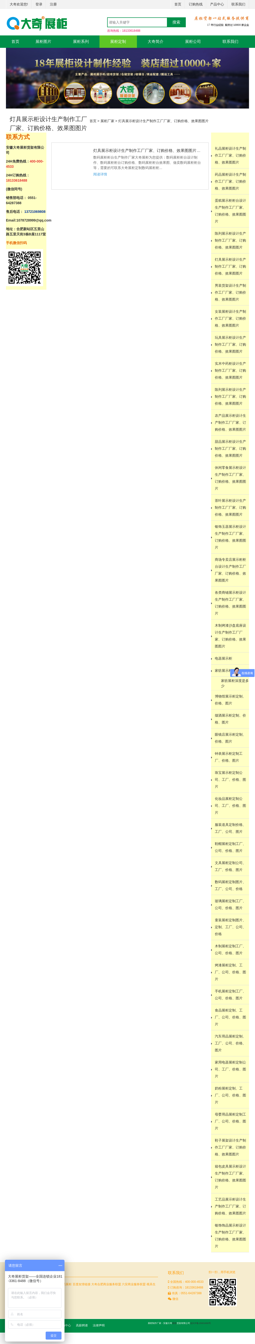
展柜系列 (81, 41)
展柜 (174, 1323)
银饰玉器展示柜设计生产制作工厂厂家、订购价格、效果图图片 (230, 537)
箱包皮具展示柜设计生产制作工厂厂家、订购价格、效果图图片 (230, 1176)
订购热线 (196, 4)
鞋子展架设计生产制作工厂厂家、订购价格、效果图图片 (230, 1147)
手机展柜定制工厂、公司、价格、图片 (230, 994)
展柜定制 (118, 41)
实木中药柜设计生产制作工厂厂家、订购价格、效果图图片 (230, 370)
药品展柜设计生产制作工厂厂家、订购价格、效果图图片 (230, 181)
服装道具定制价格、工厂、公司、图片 (230, 828)
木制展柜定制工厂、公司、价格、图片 (230, 949)
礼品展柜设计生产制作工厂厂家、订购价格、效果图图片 (230, 155)
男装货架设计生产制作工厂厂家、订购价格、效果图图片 (230, 292)
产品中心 (217, 4)
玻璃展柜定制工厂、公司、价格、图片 (230, 904)
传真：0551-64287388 (184, 1293)
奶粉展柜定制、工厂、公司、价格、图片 (230, 1095)
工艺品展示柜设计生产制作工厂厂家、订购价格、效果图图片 (230, 1206)
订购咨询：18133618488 (185, 1287)
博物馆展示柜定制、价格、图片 (230, 699)
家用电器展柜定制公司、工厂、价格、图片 (230, 1069)
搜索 (176, 22)
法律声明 (99, 1325)
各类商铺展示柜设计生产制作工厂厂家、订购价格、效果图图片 (230, 602)
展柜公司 (193, 41)
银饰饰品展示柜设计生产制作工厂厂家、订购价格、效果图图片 (230, 1235)
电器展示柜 (223, 658)
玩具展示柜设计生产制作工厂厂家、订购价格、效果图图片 (230, 344)
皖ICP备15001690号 (201, 1323)
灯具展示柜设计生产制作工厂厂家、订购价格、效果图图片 (163, 121)
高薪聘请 (82, 1325)
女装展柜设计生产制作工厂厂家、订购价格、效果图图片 (230, 318)
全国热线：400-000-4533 (185, 1282)
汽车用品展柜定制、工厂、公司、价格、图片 (230, 1043)
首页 (177, 4)
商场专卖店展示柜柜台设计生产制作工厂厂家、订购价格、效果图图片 (230, 570)
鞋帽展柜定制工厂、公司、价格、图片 (230, 847)
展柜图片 (43, 41)
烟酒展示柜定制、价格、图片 (230, 718)
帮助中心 (65, 1325)
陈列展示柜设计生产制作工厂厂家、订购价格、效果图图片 (230, 240)
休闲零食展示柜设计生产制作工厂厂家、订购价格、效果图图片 (230, 478)
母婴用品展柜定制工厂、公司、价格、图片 (230, 1121)
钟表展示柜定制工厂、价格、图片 (229, 757)
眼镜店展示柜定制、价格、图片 (230, 737)
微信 (173, 1299)
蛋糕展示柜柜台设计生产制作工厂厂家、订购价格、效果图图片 (230, 210)
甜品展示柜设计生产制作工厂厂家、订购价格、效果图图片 (230, 448)
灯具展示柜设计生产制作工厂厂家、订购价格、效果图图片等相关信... (148, 150)
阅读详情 (100, 174)
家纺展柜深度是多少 (235, 683)
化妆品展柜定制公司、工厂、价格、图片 (230, 805)
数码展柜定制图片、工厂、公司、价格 (230, 885)
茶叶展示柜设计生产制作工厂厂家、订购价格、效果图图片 (230, 507)
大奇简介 (155, 41)
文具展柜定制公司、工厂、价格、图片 (230, 866)
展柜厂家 (107, 121)
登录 (38, 4)
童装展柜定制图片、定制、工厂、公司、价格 (230, 927)
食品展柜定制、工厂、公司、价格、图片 (230, 1017)
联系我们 (238, 4)
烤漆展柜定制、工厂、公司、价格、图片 (230, 972)
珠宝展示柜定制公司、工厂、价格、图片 (230, 779)
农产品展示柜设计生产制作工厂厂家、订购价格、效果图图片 (230, 422)
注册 (53, 4)
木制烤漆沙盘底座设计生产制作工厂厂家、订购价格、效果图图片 (230, 635)
